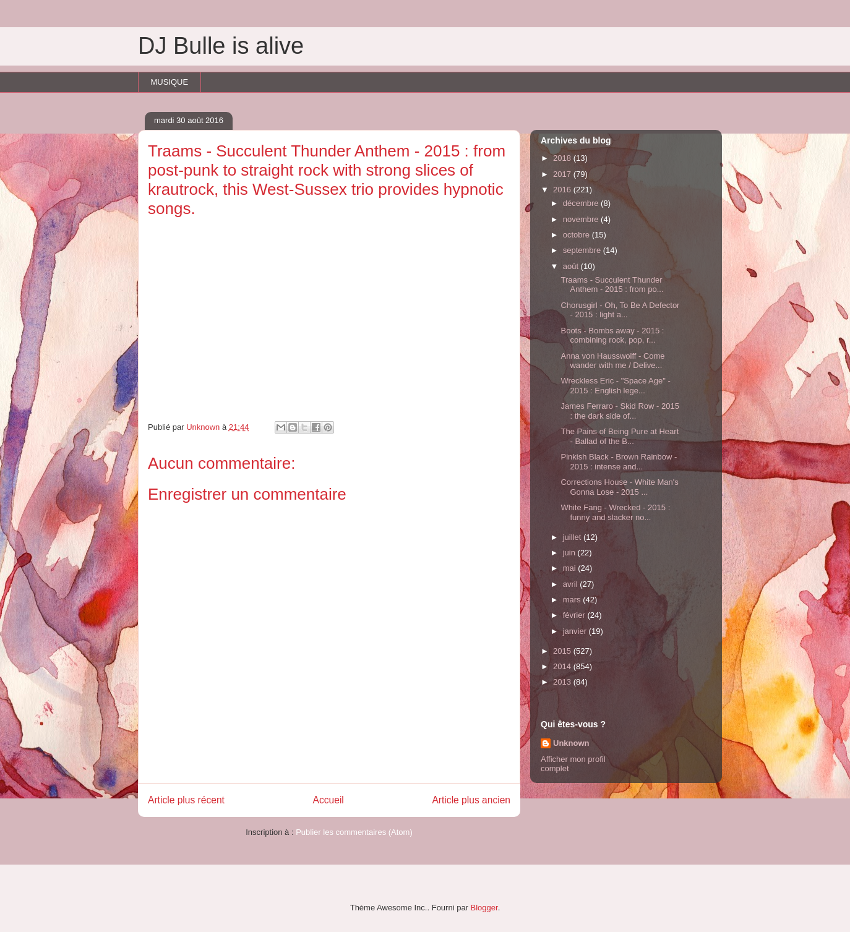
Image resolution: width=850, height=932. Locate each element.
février (575, 615)
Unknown (571, 743)
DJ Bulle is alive (221, 46)
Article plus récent (186, 800)
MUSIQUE (170, 82)
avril (571, 584)
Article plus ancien (471, 800)
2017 (563, 174)
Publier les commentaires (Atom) (354, 832)
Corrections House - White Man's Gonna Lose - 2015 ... (619, 487)
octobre (577, 234)
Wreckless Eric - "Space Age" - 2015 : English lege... (615, 385)
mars (573, 599)
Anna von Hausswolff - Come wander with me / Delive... (612, 360)
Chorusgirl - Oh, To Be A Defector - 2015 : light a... (619, 310)
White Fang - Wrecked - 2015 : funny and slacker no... (615, 512)
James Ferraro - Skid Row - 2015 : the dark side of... (619, 411)
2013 (563, 681)
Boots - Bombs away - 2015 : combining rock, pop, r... (612, 335)
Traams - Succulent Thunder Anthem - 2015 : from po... (611, 284)
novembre (582, 219)
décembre (582, 203)
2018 (563, 158)
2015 (563, 651)
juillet (573, 537)
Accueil (328, 800)
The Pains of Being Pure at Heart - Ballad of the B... (619, 436)
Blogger (484, 907)
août (572, 266)
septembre (583, 250)
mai (570, 568)
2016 (563, 189)
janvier (576, 631)
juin (570, 552)
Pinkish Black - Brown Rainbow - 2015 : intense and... (618, 461)
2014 (563, 666)
